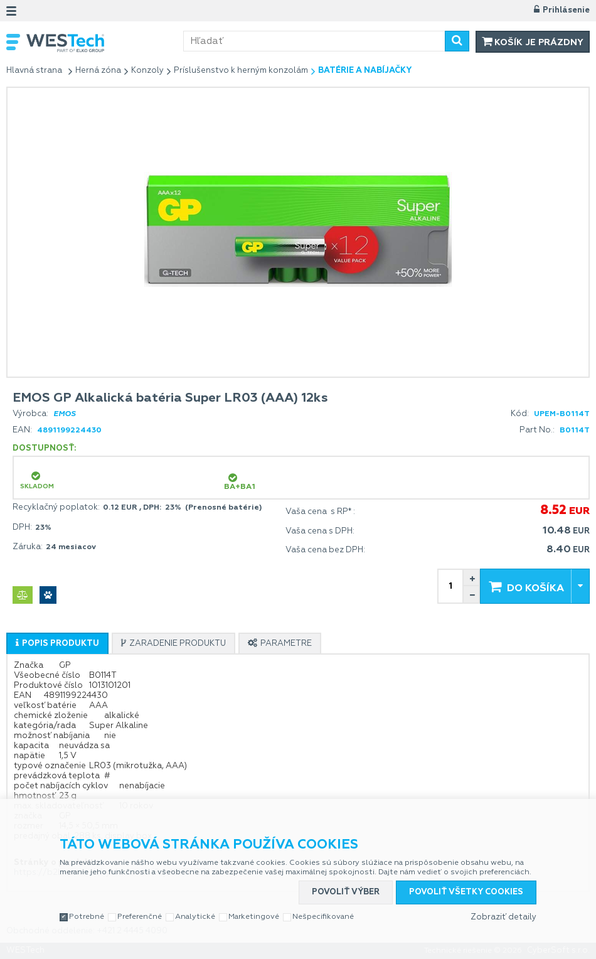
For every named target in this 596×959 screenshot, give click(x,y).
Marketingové (253, 917)
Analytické (195, 917)
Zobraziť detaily (503, 917)
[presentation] (57, 643)
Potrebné (86, 917)
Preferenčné (139, 917)
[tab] (57, 643)
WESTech (104, 43)
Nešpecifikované (323, 917)
